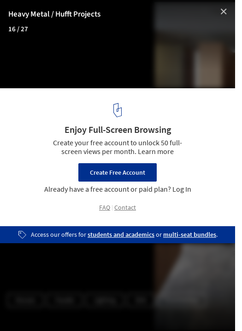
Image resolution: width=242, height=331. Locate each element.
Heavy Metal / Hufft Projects (54, 14)
